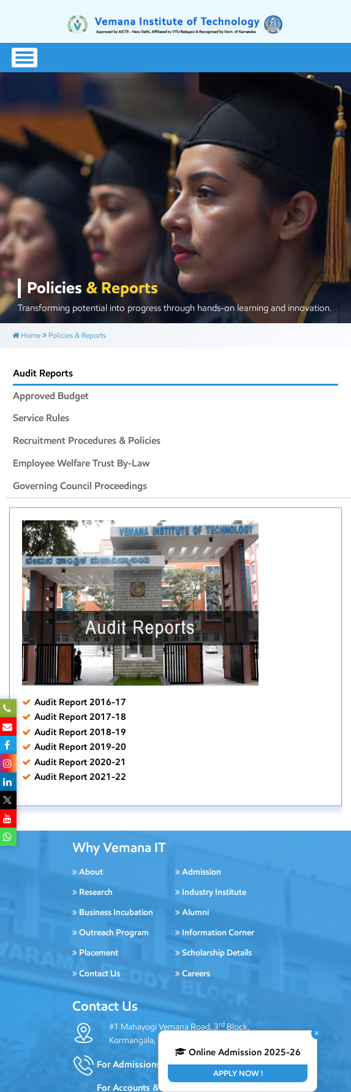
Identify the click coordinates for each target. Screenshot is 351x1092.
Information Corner (214, 932)
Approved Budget (51, 396)
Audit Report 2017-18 (80, 716)
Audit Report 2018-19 (80, 732)
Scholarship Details (213, 953)
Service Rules (41, 418)
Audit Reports (43, 373)
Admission (198, 872)
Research (92, 892)
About (87, 872)
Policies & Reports (77, 335)
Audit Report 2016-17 (80, 702)
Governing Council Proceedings (80, 486)
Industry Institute (210, 892)
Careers (192, 973)
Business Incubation (112, 912)
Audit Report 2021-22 (80, 776)
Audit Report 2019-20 (80, 746)
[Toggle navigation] (24, 57)
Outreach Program (110, 932)
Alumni (192, 912)
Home (26, 335)
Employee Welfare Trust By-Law (81, 463)
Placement (95, 953)
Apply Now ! (238, 1073)
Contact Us (96, 973)
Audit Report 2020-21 (80, 762)
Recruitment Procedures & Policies (86, 440)
